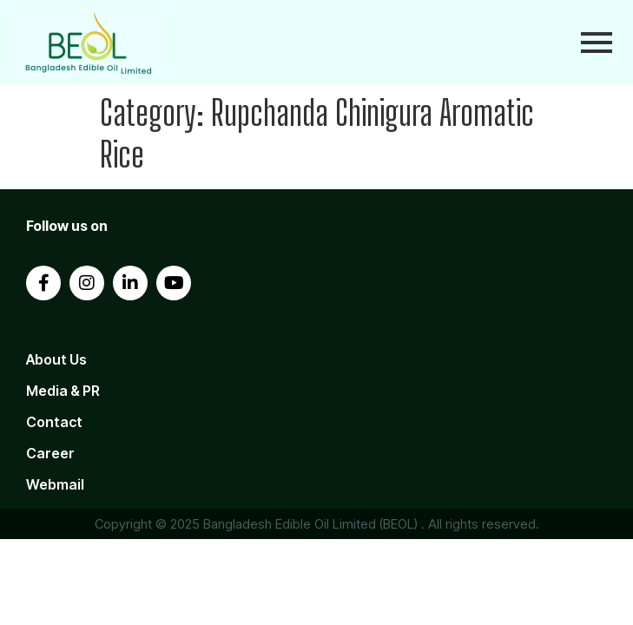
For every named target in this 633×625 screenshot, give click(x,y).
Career (50, 453)
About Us (56, 359)
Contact (54, 422)
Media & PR (63, 390)
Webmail (55, 484)
